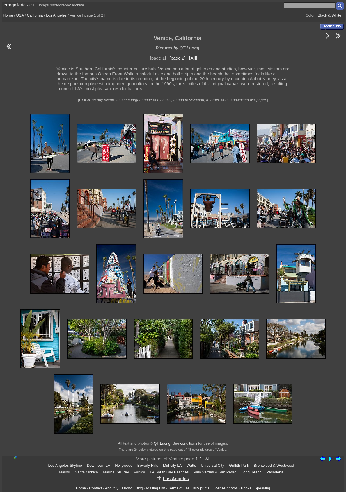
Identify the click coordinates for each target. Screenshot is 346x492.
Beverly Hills (147, 465)
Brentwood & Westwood (274, 465)
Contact (95, 488)
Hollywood (123, 465)
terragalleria (14, 4)
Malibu (64, 472)
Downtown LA (98, 465)
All (207, 458)
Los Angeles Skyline (65, 465)
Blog (139, 488)
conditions (188, 443)
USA (20, 15)
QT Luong (162, 443)
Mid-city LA (172, 465)
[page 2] (178, 58)
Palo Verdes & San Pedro (215, 472)
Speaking (262, 488)
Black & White (329, 15)
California (35, 15)
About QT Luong (118, 488)
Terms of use (178, 488)
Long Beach (251, 472)
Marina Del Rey (116, 472)
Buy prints (201, 488)
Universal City (212, 465)
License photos (225, 488)
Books (246, 488)
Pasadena (274, 472)
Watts (191, 465)
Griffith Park (239, 465)
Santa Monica (86, 472)
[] (193, 58)
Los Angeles (56, 15)
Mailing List (155, 488)
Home (8, 15)
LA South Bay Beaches (169, 472)
